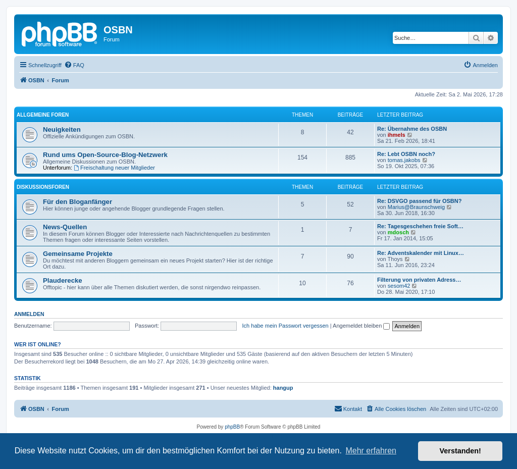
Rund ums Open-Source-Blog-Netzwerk (105, 155)
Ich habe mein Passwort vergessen (285, 326)
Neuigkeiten (62, 129)
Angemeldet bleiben (361, 326)
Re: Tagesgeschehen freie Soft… (420, 226)
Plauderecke (62, 280)
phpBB (232, 427)
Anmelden (29, 314)
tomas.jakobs (404, 160)
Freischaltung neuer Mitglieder (114, 168)
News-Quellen (65, 227)
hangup (283, 388)
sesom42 (399, 286)
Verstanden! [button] (460, 451)
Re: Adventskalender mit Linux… (420, 253)
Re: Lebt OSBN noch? (406, 154)
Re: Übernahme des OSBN (412, 129)
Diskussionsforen (43, 187)
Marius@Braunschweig (416, 207)
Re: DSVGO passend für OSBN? (419, 201)
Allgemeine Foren (43, 115)
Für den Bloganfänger (77, 201)
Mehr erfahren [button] (370, 450)
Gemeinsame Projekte (78, 253)
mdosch (398, 232)
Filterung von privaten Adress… (419, 280)
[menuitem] (74, 65)
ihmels (396, 135)
